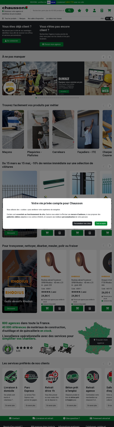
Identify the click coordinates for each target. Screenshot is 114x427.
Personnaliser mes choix (82, 223)
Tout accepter (101, 223)
